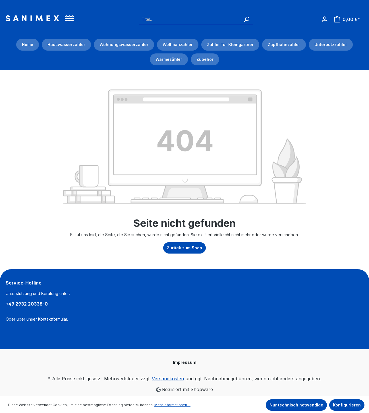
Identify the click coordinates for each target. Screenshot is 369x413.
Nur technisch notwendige (296, 404)
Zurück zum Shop (184, 247)
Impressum (184, 362)
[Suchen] (246, 19)
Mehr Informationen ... (172, 405)
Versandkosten (168, 378)
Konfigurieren (347, 404)
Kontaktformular (52, 319)
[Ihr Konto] (324, 17)
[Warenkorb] (347, 19)
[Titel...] (189, 19)
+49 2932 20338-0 (27, 304)
